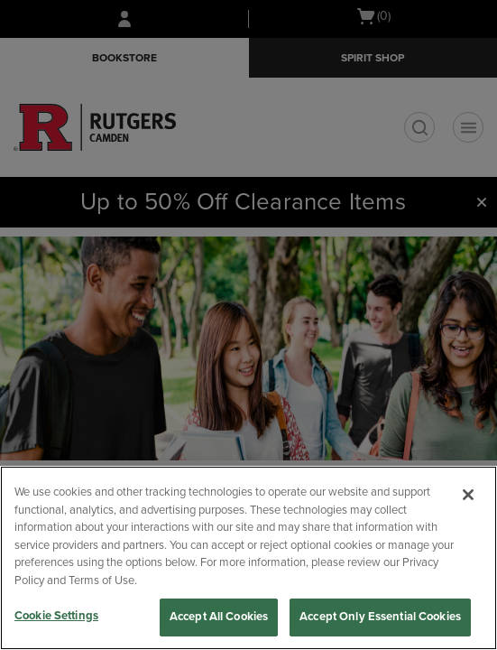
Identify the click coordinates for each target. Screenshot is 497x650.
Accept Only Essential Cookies (380, 616)
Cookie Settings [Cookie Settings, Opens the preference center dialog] (56, 615)
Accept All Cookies (219, 616)
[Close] (468, 495)
